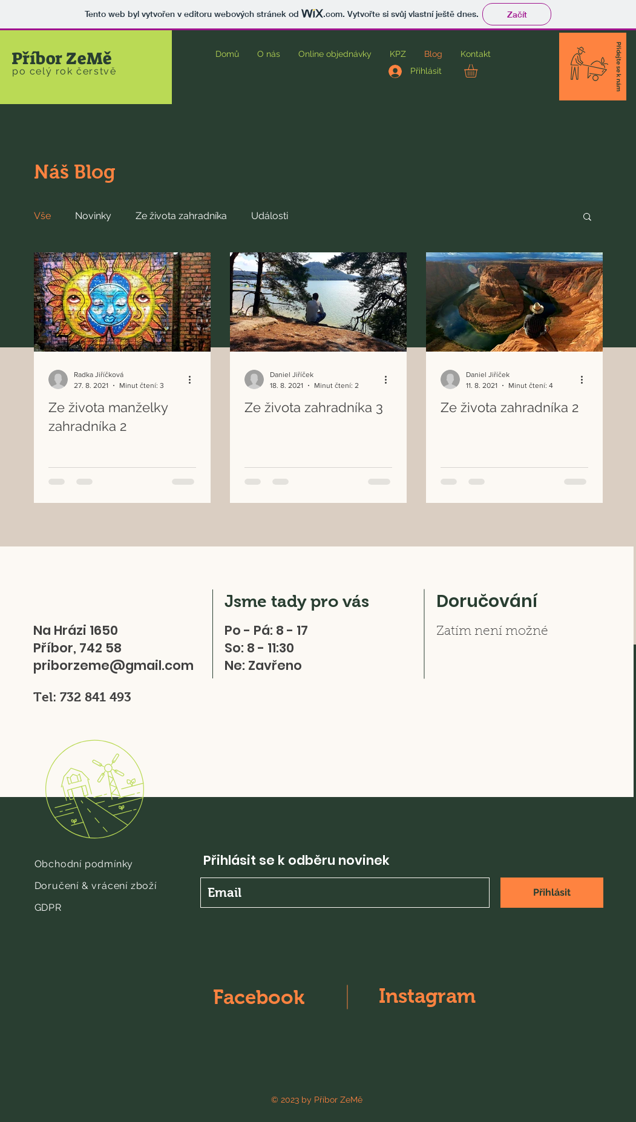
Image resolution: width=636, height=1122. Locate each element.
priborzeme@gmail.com (113, 665)
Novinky (93, 215)
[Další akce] (194, 379)
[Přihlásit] (551, 893)
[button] (478, 70)
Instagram (427, 996)
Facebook (258, 997)
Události (269, 215)
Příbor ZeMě (61, 58)
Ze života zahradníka (181, 215)
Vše (42, 215)
